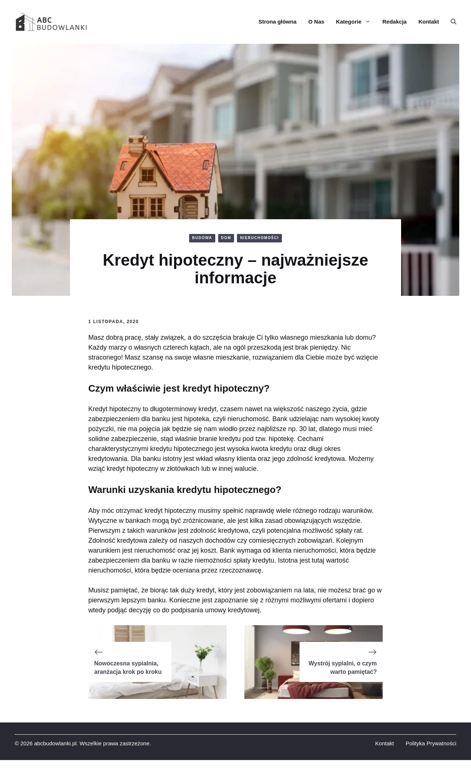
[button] (450, 22)
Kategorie (356, 22)
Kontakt (428, 21)
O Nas (316, 21)
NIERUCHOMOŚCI (259, 238)
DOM (226, 238)
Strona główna (277, 21)
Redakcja (394, 21)
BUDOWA (202, 238)
